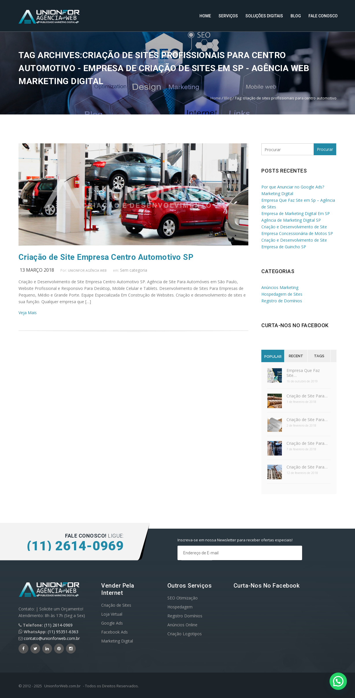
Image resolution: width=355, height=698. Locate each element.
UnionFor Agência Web (87, 270)
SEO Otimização (182, 598)
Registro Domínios (184, 616)
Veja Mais (28, 312)
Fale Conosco (323, 16)
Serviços (228, 16)
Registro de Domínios (281, 300)
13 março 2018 (37, 270)
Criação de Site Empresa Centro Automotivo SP (106, 257)
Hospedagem (180, 607)
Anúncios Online (182, 624)
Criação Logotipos (184, 633)
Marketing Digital (117, 641)
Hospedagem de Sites (281, 294)
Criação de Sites (116, 605)
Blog (296, 16)
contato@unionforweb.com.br (52, 638)
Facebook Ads (114, 632)
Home (205, 16)
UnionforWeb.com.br (62, 685)
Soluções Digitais (264, 16)
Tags (319, 356)
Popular (273, 356)
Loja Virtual (111, 614)
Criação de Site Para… (307, 395)
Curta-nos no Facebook (295, 325)
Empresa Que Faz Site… (303, 373)
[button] (338, 681)
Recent (296, 356)
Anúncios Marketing (279, 287)
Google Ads (112, 623)
